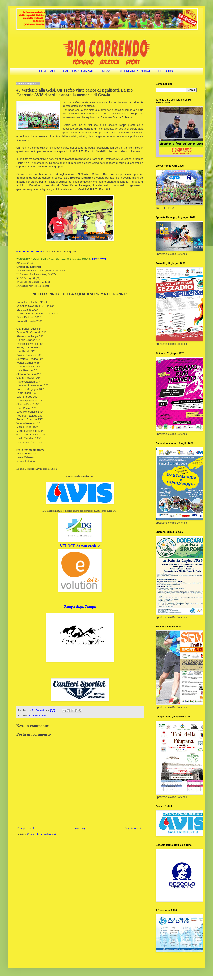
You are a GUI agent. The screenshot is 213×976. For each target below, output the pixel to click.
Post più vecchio (133, 828)
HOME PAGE (47, 71)
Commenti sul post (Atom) (41, 834)
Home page (80, 828)
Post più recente (26, 828)
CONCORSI (166, 71)
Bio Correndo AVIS (37, 715)
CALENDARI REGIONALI (135, 71)
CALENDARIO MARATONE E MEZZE (87, 71)
